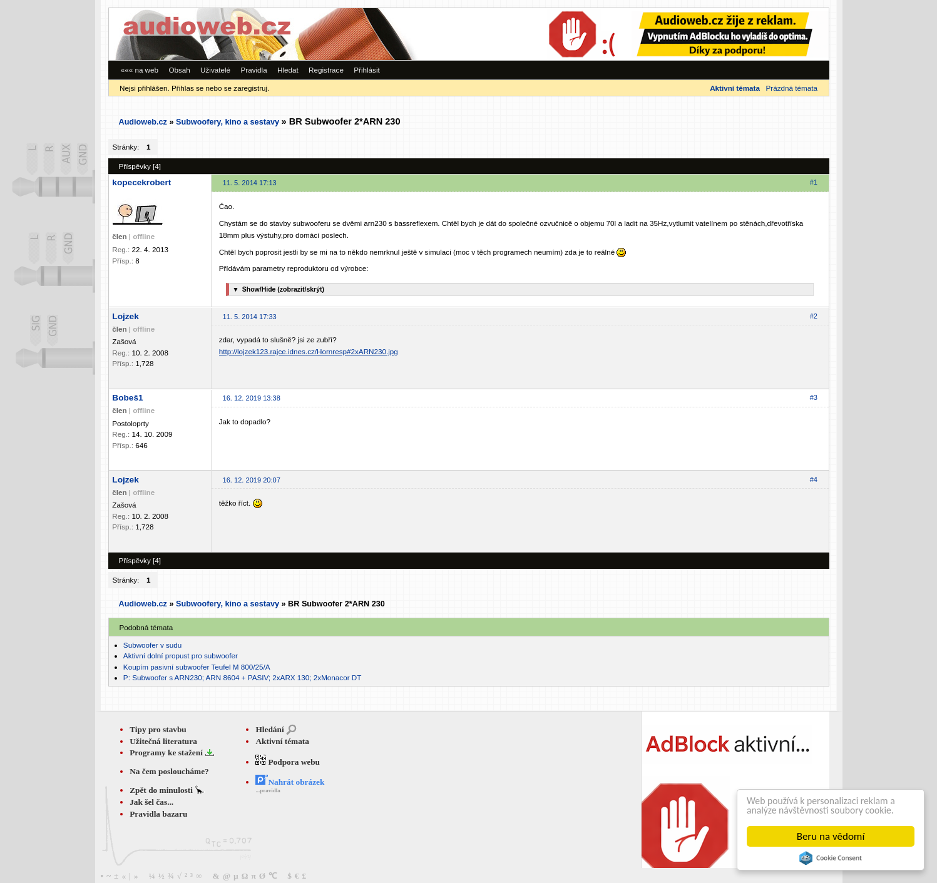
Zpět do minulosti (162, 790)
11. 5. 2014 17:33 (250, 316)
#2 (813, 316)
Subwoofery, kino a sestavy (227, 122)
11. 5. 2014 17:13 (250, 182)
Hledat (288, 70)
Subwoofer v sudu (152, 645)
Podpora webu (287, 762)
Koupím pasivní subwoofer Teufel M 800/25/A (196, 667)
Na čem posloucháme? (169, 771)
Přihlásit (367, 70)
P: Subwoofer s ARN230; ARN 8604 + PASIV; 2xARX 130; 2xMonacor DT (242, 677)
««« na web (139, 70)
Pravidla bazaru (158, 814)
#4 (813, 479)
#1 (813, 182)
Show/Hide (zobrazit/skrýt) (276, 289)
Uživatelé (215, 70)
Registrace (326, 70)
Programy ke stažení (167, 752)
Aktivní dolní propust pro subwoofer (180, 655)
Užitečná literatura (163, 741)
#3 (813, 397)
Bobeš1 (127, 397)
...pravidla (267, 790)
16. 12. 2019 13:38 (251, 398)
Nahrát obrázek (289, 782)
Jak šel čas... (151, 802)
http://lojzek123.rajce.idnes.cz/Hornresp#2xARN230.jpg (308, 351)
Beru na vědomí (831, 836)
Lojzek (125, 316)
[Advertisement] (656, 34)
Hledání (269, 729)
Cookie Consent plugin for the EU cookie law (830, 858)
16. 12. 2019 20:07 (251, 480)
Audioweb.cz (143, 122)
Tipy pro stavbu (158, 729)
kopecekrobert (141, 182)
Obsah (179, 70)
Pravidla (253, 70)
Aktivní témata (282, 741)
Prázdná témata (791, 88)
